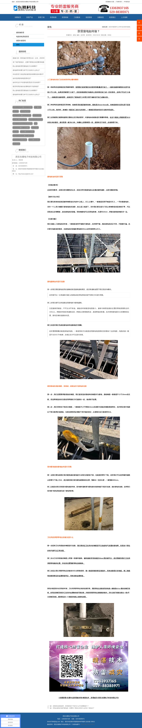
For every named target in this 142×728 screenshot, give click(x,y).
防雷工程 (41, 17)
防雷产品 (29, 17)
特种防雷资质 (37, 115)
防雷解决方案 (110, 1)
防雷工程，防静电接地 (20, 119)
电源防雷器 (16, 143)
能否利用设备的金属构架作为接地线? (26, 86)
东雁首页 (18, 17)
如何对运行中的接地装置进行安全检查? (26, 82)
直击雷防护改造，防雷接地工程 (22, 107)
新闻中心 (116, 27)
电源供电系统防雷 (22, 36)
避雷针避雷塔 (21, 40)
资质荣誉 (89, 17)
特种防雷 (15, 131)
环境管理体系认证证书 (36, 119)
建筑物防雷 (20, 32)
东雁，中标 (37, 107)
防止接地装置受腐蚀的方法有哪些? (25, 66)
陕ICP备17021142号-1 (88, 724)
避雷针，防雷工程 (34, 139)
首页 (110, 27)
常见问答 (123, 27)
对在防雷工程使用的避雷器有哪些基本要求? (28, 74)
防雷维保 (65, 17)
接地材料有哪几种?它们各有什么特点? (26, 70)
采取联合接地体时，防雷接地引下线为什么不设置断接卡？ (71, 706)
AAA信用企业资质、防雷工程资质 (23, 135)
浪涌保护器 (34, 127)
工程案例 (77, 17)
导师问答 (119, 1)
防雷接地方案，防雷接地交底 (22, 115)
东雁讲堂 (100, 17)
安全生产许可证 (25, 111)
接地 (17, 45)
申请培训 (127, 1)
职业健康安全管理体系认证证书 (22, 123)
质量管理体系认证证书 (20, 139)
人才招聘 (124, 17)
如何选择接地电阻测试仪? (22, 78)
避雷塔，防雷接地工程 (27, 131)
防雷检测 (53, 17)
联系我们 (112, 17)
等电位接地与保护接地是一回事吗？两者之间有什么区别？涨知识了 (73, 708)
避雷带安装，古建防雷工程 (21, 127)
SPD (35, 123)
